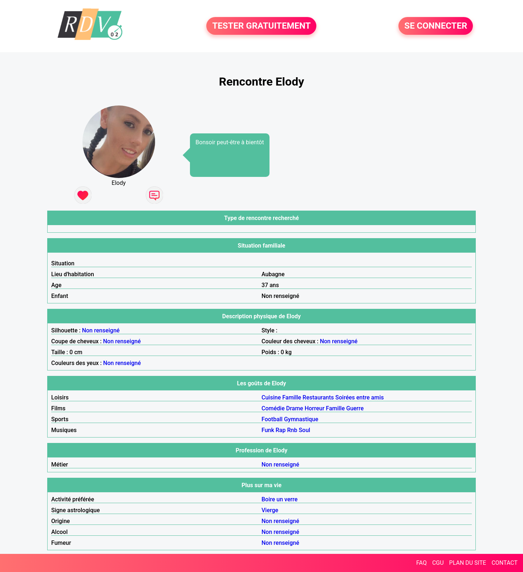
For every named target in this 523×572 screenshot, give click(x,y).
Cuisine (271, 397)
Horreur (315, 408)
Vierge (270, 510)
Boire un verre (279, 499)
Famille (291, 397)
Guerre (355, 408)
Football (272, 419)
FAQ (421, 562)
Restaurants (318, 397)
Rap (281, 430)
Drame (294, 408)
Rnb (292, 430)
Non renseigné (101, 330)
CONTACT (504, 562)
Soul (304, 430)
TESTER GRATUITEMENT (261, 26)
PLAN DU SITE (467, 562)
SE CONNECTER (435, 26)
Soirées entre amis (359, 397)
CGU (438, 562)
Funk (268, 430)
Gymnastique (301, 419)
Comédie (273, 408)
